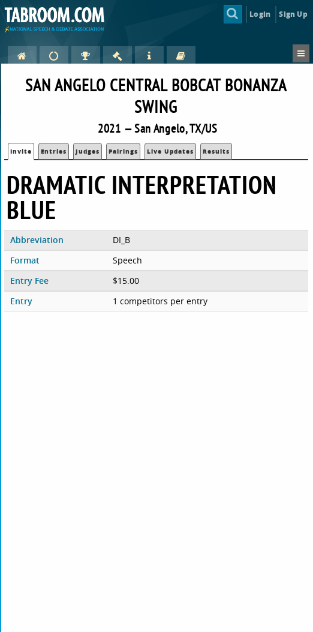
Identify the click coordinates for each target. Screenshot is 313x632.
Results (216, 151)
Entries (54, 151)
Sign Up (293, 14)
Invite (21, 151)
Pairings (123, 151)
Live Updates (170, 151)
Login (259, 14)
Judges (88, 151)
